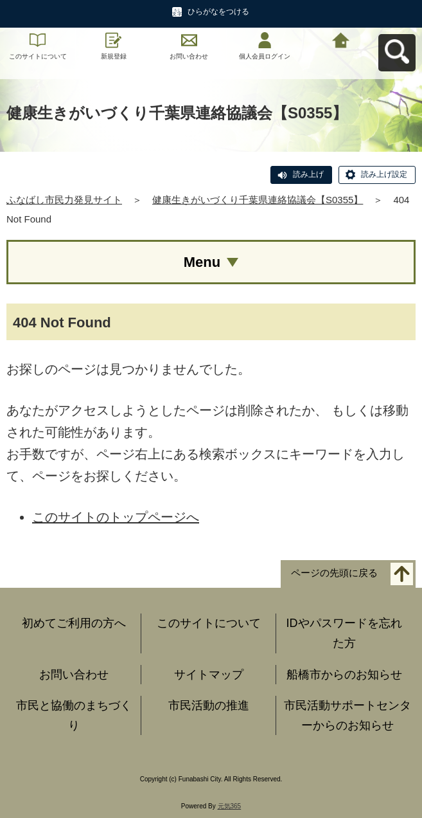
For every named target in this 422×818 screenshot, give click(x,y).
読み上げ (308, 174)
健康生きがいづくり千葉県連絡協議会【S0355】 (257, 199)
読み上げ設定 (384, 174)
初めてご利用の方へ (74, 623)
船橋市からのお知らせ (344, 674)
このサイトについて (38, 56)
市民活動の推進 (208, 705)
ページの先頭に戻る (334, 573)
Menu (202, 262)
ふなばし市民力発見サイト (64, 199)
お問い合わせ (189, 56)
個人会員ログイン (264, 56)
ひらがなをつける (218, 11)
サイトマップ (208, 674)
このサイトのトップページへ (115, 517)
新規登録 (114, 56)
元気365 (230, 806)
